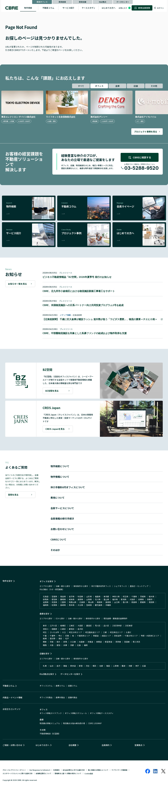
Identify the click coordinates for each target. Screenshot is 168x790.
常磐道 (96, 635)
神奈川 (45, 629)
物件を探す (7, 581)
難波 (123, 665)
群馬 (65, 641)
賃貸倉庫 (62, 2)
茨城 (51, 641)
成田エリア (106, 635)
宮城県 (54, 596)
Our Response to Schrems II (39, 770)
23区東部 (128, 625)
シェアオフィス (120, 586)
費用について (58, 497)
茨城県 (143, 596)
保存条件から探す (81, 586)
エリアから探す (46, 586)
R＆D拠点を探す (47, 674)
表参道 (73, 665)
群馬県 (45, 599)
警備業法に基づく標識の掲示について (68, 773)
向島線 (81, 641)
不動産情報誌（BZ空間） (50, 733)
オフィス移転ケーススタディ (102, 713)
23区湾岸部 (117, 625)
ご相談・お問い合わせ (12, 745)
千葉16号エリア (131, 635)
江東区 (71, 625)
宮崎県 (89, 605)
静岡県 (63, 599)
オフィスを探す (46, 581)
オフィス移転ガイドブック (51, 713)
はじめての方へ (109, 7)
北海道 (45, 596)
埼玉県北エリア (116, 632)
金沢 (58, 665)
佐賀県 (54, 605)
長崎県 (63, 605)
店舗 (136, 85)
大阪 (51, 645)
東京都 (106, 596)
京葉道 (90, 641)
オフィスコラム (46, 685)
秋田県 (80, 596)
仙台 (51, 665)
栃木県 (151, 596)
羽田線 (127, 641)
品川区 (106, 625)
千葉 (45, 635)
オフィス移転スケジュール (76, 713)
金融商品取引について (43, 773)
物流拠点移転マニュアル (50, 723)
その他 (154, 85)
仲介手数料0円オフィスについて (68, 487)
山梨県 (89, 599)
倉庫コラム (60, 685)
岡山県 (91, 602)
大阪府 (132, 599)
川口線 (73, 641)
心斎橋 (116, 665)
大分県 (80, 605)
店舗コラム (72, 685)
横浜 (94, 665)
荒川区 (97, 625)
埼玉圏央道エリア (92, 632)
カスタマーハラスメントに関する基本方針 (18, 773)
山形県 (89, 596)
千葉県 (134, 596)
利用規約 (56, 770)
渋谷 (87, 665)
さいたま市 (54, 632)
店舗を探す (44, 653)
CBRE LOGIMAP (95, 723)
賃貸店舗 (82, 2)
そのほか (55, 550)
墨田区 (89, 625)
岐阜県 (71, 599)
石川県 (97, 599)
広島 (79, 645)
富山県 (106, 599)
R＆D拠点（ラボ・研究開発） (52, 589)
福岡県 (45, 605)
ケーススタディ (88, 7)
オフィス (99, 85)
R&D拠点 (102, 2)
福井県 (115, 599)
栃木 (58, 641)
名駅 (101, 665)
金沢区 (80, 629)
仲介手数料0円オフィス (101, 586)
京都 (72, 645)
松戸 (67, 638)
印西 (67, 635)
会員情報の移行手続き (62, 518)
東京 (45, 625)
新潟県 (123, 599)
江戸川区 (53, 625)
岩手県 (71, 596)
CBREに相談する (139, 157)
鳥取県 (99, 602)
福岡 (86, 645)
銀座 (65, 665)
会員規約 (105, 745)
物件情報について (60, 476)
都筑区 (71, 629)
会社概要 (72, 745)
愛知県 (54, 599)
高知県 (151, 602)
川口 (64, 632)
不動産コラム (48, 7)
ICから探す (60, 618)
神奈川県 (116, 596)
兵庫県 (141, 599)
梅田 (108, 665)
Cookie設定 (89, 773)
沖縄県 (108, 605)
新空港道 (108, 641)
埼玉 (45, 632)
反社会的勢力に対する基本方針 (74, 770)
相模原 (54, 629)
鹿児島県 (98, 605)
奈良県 (54, 602)
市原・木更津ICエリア (150, 635)
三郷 (105, 632)
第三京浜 (136, 641)
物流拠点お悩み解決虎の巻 (74, 723)
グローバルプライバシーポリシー (14, 770)
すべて (81, 85)
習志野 (52, 638)
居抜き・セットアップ (139, 586)
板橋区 (63, 625)
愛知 (58, 645)
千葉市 (52, 635)
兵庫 (65, 645)
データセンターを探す (70, 674)
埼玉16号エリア (75, 632)
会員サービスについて (62, 508)
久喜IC (128, 632)
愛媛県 (143, 602)
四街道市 (117, 635)
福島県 (97, 596)
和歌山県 (72, 602)
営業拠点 (138, 745)
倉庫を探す (44, 613)
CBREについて (58, 539)
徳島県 (134, 602)
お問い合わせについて (62, 529)
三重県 (63, 602)
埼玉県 (125, 596)
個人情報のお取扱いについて (98, 770)
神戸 (137, 665)
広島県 (82, 602)
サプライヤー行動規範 (119, 770)
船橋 (45, 638)
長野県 (80, 599)
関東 (45, 641)
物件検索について (60, 466)
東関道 (99, 641)
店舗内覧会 (72, 697)
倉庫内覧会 (60, 697)
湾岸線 (118, 641)
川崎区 (63, 629)
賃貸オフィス (42, 2)
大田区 (80, 625)
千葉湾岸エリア (83, 635)
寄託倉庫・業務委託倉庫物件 (115, 618)
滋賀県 (45, 602)
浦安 (60, 638)
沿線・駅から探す (63, 586)
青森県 (63, 596)
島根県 (108, 602)
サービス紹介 (68, 7)
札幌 (45, 665)
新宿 (81, 665)
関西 (45, 645)
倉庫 (117, 85)
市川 (60, 635)
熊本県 (71, 605)
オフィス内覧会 (46, 697)
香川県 (125, 602)
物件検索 (28, 7)
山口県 (117, 602)
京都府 (149, 599)
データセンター (122, 2)
